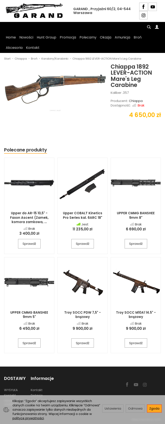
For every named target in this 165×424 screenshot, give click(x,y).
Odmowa (135, 408)
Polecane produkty (25, 150)
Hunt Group (46, 37)
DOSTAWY (15, 378)
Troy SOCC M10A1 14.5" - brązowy (136, 314)
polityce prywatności (28, 418)
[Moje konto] (157, 27)
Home (11, 37)
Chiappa (136, 101)
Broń (138, 37)
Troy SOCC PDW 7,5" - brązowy (82, 314)
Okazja (105, 37)
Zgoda (154, 408)
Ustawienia (113, 408)
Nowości (26, 37)
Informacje (42, 378)
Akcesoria (14, 47)
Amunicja (122, 37)
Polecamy (87, 37)
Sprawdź (29, 243)
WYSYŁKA (11, 390)
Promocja (68, 37)
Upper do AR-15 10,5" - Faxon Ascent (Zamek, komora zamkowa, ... (29, 217)
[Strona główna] (35, 11)
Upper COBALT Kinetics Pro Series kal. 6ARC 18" (82, 215)
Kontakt (33, 47)
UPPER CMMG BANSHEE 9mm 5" (29, 314)
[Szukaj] (149, 27)
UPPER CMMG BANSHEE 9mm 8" (136, 215)
